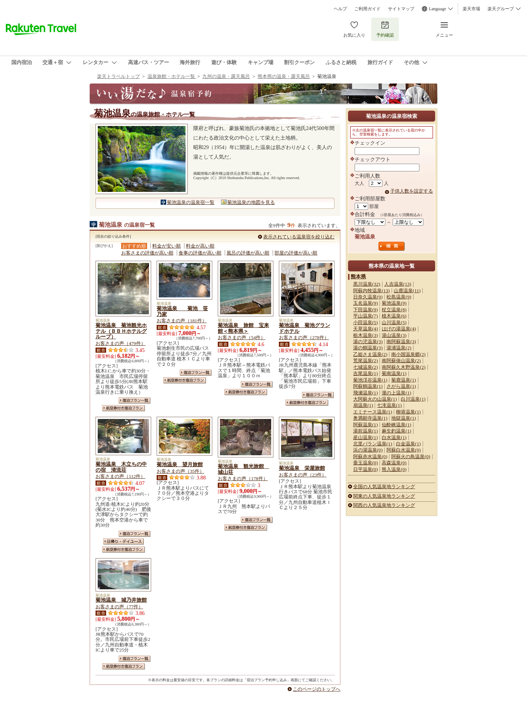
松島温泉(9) (398, 297)
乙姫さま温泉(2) (370, 354)
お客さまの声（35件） (180, 471)
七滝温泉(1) (389, 405)
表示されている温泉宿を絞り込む (298, 237)
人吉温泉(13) (397, 284)
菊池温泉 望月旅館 (180, 464)
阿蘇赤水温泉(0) (370, 456)
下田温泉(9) (365, 309)
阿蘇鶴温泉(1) (367, 386)
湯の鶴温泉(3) (367, 347)
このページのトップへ (316, 689)
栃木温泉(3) (365, 335)
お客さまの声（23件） (302, 475)
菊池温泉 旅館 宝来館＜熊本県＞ (243, 328)
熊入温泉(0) (394, 469)
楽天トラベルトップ (118, 76)
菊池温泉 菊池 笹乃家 (182, 311)
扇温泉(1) (363, 405)
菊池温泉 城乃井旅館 (121, 600)
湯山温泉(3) (394, 335)
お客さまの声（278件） (304, 337)
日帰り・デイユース (123, 541)
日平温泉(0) (365, 469)
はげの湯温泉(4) (399, 328)
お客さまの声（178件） (243, 478)
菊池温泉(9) (394, 303)
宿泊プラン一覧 (134, 400)
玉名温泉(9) (365, 303)
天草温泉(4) (365, 328)
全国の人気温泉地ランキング (384, 486)
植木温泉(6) (394, 316)
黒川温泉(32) (366, 284)
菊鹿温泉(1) (403, 380)
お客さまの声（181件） (182, 320)
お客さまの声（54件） (241, 337)
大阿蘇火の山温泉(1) (375, 399)
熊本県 (358, 276)
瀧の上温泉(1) (396, 393)
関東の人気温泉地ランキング (384, 496)
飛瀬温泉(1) (365, 393)
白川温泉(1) (413, 399)
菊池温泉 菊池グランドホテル (304, 328)
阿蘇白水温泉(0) (403, 450)
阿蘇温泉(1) (365, 424)
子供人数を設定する (411, 191)
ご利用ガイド (367, 8)
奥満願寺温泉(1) (370, 418)
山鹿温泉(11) (407, 290)
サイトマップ (401, 8)
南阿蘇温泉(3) (401, 341)
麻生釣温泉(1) (396, 431)
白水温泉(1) (394, 437)
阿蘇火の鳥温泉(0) (410, 456)
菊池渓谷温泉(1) (370, 380)
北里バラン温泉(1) (372, 443)
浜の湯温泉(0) (367, 450)
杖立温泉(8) (394, 309)
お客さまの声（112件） (120, 476)
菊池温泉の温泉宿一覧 (190, 202)
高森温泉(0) (394, 462)
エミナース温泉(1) (372, 412)
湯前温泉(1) (365, 431)
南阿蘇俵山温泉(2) (401, 360)
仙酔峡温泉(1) (396, 424)
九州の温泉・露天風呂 (226, 76)
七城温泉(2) (365, 367)
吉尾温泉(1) (365, 373)
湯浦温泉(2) (398, 347)
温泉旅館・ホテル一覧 (171, 76)
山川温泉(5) (394, 322)
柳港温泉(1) (408, 412)
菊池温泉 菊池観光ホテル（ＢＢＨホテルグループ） (121, 331)
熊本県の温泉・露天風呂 (284, 76)
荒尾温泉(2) (365, 360)
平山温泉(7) (365, 316)
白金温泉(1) (408, 443)
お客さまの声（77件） (119, 606)
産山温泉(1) (365, 437)
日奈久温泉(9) (367, 297)
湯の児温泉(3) (367, 341)
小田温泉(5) (365, 322)
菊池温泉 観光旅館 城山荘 (243, 469)
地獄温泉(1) (403, 418)
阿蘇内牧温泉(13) (371, 290)
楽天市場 (471, 8)
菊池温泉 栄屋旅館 (302, 468)
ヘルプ (340, 8)
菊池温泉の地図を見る (251, 202)
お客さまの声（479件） (121, 343)
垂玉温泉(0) (365, 462)
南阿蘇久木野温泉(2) (403, 367)
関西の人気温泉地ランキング (384, 505)
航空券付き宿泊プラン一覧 (123, 408)
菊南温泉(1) (394, 373)
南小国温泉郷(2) (408, 354)
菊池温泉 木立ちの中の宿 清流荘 (121, 467)
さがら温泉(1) (401, 386)
